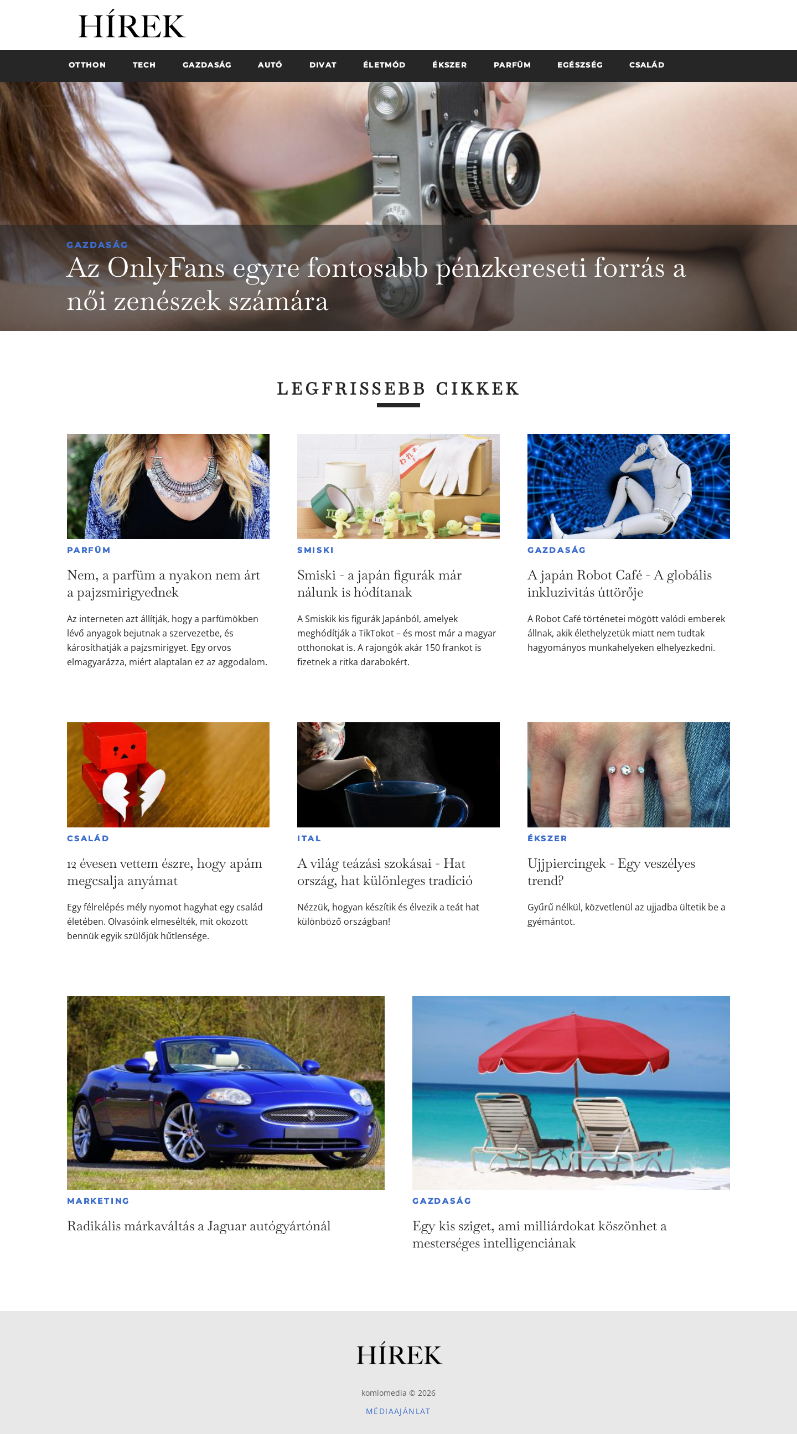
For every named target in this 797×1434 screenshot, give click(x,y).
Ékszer (547, 838)
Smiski (316, 550)
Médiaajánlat (398, 1411)
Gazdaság (97, 245)
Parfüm (89, 550)
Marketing (98, 1201)
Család (88, 838)
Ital (309, 838)
